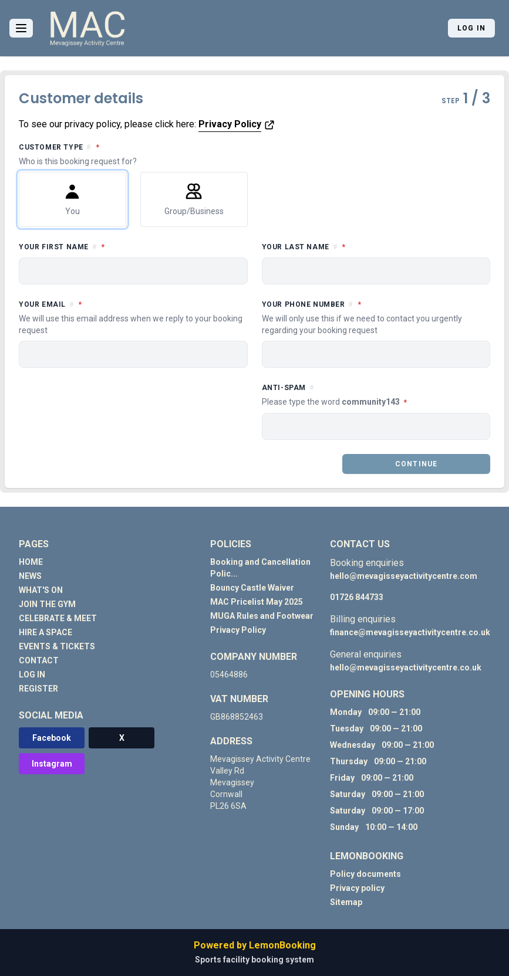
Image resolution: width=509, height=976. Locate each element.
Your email (133, 317)
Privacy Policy (229, 124)
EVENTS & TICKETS (57, 646)
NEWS (30, 576)
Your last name (356, 246)
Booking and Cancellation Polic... (260, 567)
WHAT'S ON (41, 590)
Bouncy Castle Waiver (252, 587)
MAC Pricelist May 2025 (256, 601)
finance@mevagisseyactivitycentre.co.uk (410, 632)
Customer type (254, 154)
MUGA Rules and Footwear (262, 616)
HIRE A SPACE (45, 632)
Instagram (52, 763)
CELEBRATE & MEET (58, 618)
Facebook (51, 738)
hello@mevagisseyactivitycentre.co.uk (405, 667)
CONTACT (39, 660)
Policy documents (365, 874)
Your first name (114, 246)
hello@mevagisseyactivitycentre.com (403, 576)
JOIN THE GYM (47, 604)
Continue (416, 464)
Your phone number (376, 317)
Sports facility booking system (254, 959)
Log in (471, 28)
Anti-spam (376, 396)
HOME (31, 562)
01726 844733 (356, 597)
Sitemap (346, 902)
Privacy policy (357, 888)
